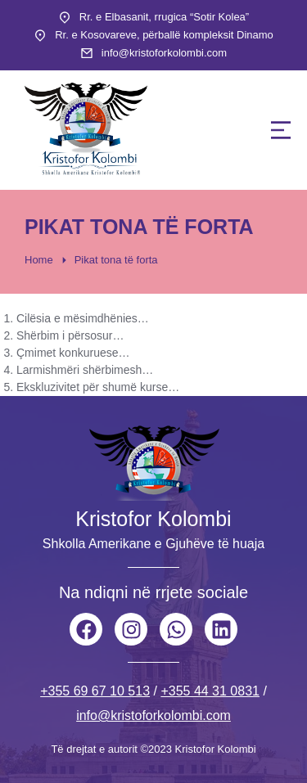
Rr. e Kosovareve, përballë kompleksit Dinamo (164, 35)
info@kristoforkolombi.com (164, 53)
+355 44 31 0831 (210, 691)
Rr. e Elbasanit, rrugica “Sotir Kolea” (164, 17)
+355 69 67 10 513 (95, 691)
